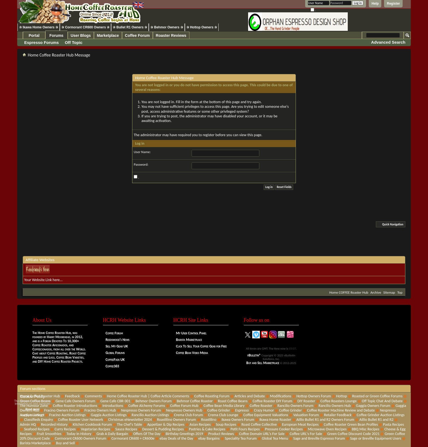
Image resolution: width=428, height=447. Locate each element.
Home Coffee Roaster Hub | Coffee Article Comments (148, 396)
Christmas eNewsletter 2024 (130, 419)
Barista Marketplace (189, 340)
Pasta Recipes (393, 424)
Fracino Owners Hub (100, 410)
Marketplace (108, 35)
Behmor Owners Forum (153, 401)
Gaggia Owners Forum (373, 405)
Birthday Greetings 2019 (184, 433)
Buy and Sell (65, 443)
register (209, 135)
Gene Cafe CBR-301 (115, 401)
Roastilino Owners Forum (176, 419)
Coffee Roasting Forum (211, 396)
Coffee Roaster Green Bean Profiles (351, 424)
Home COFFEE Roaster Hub (348, 292)
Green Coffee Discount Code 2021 (353, 433)
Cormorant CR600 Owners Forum (80, 438)
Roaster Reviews (171, 35)
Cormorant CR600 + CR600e (132, 438)
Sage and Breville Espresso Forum (319, 438)
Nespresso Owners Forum (141, 410)
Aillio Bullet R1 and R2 (376, 419)
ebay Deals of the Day (176, 438)
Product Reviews (221, 433)
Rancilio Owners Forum (295, 405)
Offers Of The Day (146, 433)
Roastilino (208, 419)
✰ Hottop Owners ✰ (201, 27)
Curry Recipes (65, 429)
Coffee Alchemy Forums (146, 405)
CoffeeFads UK (115, 359)
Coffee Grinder (218, 410)
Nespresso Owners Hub (184, 410)
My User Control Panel (191, 333)
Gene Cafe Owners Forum (75, 401)
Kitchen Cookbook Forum (92, 424)
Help (375, 3)
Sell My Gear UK (117, 346)
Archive (375, 292)
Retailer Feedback (338, 415)
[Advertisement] (214, 242)
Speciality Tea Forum (241, 438)
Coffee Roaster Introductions (75, 405)
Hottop (341, 396)
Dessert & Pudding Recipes (163, 429)
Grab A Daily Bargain (112, 433)
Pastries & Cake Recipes (207, 429)
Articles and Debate (249, 396)
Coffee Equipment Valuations (265, 415)
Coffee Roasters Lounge (338, 401)
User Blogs (81, 35)
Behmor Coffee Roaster (195, 401)
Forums (56, 35)
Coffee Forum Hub (184, 405)
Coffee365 (112, 366)
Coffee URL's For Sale (306, 433)
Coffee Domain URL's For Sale (262, 433)
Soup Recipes (226, 424)
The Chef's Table (129, 424)
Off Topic (73, 42)
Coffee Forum (137, 35)
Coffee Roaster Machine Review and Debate (341, 410)
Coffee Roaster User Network (80, 419)
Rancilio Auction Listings (150, 415)
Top (399, 292)
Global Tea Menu (275, 438)
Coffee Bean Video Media (192, 353)
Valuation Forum (306, 415)
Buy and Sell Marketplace (262, 363)
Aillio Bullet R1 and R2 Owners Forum (325, 419)
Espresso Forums (41, 42)
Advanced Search (388, 42)
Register (393, 3)
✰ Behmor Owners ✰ (166, 27)
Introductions (112, 405)
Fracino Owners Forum (61, 410)
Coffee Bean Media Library (224, 405)
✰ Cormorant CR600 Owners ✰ (85, 27)
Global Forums (115, 353)
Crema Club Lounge (223, 415)
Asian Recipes (199, 424)
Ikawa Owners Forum (237, 419)
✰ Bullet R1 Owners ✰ (130, 27)
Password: (141, 164)
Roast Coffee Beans (232, 401)
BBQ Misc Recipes (365, 429)
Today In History (79, 433)
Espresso (242, 410)
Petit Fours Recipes (245, 429)
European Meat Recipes (300, 424)
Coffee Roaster (261, 405)
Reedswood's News (117, 340)
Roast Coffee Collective (259, 424)
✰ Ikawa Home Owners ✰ (38, 27)
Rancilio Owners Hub (335, 405)
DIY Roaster (306, 401)
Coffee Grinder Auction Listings (381, 415)
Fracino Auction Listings (67, 415)
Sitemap (389, 292)
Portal (34, 35)
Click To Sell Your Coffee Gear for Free (201, 346)
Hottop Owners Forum (313, 396)
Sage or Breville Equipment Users (375, 438)
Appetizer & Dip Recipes (165, 424)
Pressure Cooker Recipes (283, 429)
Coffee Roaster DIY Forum (272, 401)
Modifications (280, 396)
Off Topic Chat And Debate (382, 401)
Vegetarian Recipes (95, 429)
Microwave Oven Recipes (327, 429)
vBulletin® (254, 355)
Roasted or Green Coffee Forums (377, 396)
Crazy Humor (264, 410)
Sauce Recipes (126, 429)
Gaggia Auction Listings (109, 415)
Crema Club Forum (188, 415)
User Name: (142, 152)
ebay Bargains (208, 438)
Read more (32, 409)
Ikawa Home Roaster (275, 419)
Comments (93, 396)
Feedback (72, 396)
